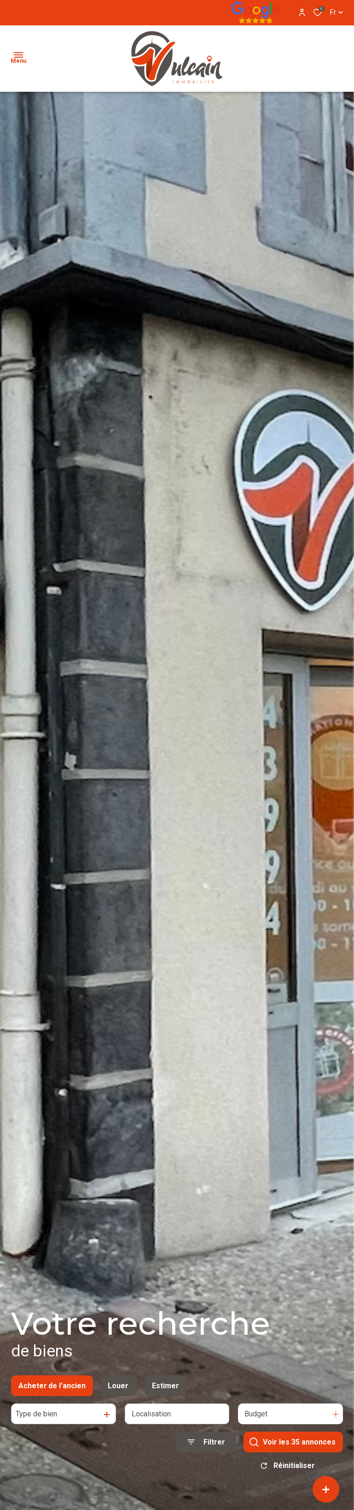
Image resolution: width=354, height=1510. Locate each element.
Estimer (165, 1390)
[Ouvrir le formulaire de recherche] (206, 1447)
